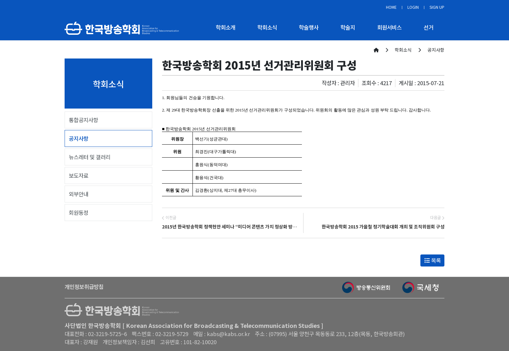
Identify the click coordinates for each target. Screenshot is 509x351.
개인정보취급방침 (84, 287)
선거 (428, 27)
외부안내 (78, 194)
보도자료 (78, 175)
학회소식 (267, 27)
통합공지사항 (83, 120)
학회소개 (225, 27)
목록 (432, 260)
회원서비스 (389, 27)
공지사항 (78, 138)
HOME (391, 7)
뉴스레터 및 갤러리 (89, 157)
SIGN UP (436, 7)
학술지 (348, 27)
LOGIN (413, 7)
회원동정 (78, 212)
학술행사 (308, 27)
